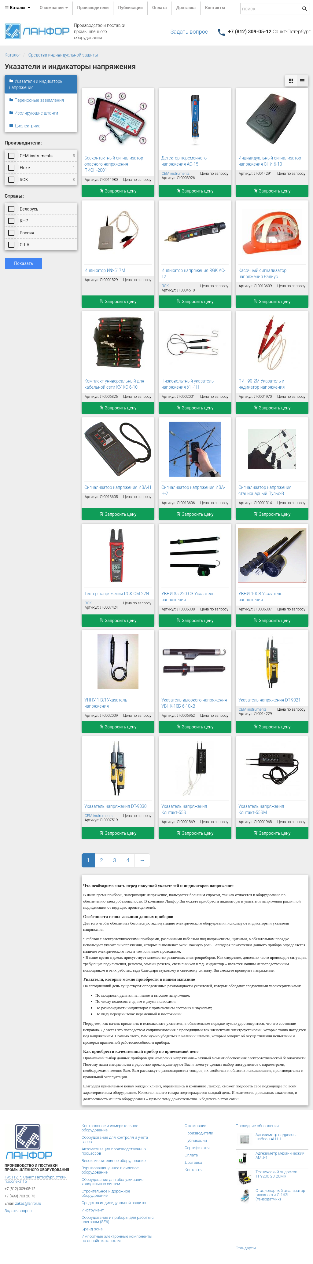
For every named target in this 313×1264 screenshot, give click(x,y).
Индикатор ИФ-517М (104, 270)
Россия (21, 232)
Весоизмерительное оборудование (113, 1160)
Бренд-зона (92, 1229)
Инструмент (93, 1210)
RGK (42, 179)
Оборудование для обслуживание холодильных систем (112, 1181)
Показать (23, 263)
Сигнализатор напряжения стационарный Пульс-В (265, 490)
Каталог (12, 55)
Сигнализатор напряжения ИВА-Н (117, 487)
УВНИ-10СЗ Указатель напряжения (260, 596)
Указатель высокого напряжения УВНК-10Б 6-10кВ (194, 703)
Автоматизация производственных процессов (114, 1151)
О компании (196, 1125)
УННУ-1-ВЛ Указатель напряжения (105, 703)
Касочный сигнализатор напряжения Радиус (262, 273)
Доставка (185, 7)
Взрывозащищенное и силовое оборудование (110, 1170)
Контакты (215, 7)
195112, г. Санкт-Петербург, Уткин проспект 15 (36, 1179)
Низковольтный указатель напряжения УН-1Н (187, 384)
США (19, 244)
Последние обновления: (258, 1125)
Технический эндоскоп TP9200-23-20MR (276, 1174)
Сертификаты (197, 1147)
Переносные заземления (36, 100)
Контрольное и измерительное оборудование (110, 1127)
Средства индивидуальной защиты (63, 55)
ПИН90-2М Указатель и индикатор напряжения (261, 384)
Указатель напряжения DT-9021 (269, 700)
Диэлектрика (24, 125)
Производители (93, 7)
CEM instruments (42, 155)
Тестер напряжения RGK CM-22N (116, 593)
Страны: (14, 196)
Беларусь (24, 208)
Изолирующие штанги (33, 113)
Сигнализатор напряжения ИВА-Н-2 (193, 490)
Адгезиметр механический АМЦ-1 (280, 1155)
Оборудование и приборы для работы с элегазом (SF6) (118, 1219)
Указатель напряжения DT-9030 (115, 806)
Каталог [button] (17, 7)
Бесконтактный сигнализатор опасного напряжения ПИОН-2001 (113, 164)
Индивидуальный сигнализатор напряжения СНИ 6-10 (269, 161)
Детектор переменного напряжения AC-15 (184, 161)
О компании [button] (54, 7)
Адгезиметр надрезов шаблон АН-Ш (276, 1136)
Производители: (23, 143)
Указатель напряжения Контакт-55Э (184, 809)
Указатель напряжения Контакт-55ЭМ (261, 809)
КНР (18, 220)
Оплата (159, 7)
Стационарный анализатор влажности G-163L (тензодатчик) (280, 1194)
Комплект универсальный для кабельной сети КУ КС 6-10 (114, 384)
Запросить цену (118, 191)
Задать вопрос (189, 31)
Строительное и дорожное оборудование (106, 1193)
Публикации (130, 7)
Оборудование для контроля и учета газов (115, 1139)
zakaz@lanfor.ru (28, 1203)
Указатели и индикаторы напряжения (36, 84)
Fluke (42, 167)
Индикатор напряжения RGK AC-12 (193, 273)
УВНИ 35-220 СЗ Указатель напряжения (188, 596)
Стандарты (246, 1248)
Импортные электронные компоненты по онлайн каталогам (117, 1238)
